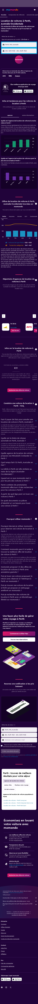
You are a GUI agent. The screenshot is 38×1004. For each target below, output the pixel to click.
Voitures (9, 911)
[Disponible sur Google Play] (17, 91)
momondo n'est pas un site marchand (20, 898)
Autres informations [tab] (28, 115)
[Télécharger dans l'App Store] (28, 91)
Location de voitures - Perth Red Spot (14, 805)
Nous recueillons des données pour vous (20, 901)
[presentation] (28, 91)
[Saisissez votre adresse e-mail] (20, 740)
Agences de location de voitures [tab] (14, 781)
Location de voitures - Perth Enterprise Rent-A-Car (18, 803)
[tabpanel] (19, 155)
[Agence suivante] (34, 316)
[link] (15, 330)
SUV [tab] (26, 216)
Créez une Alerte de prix (16, 865)
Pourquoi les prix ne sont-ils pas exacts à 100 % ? (20, 904)
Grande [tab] (19, 216)
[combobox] (8, 36)
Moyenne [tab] (11, 216)
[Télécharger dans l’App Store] (17, 979)
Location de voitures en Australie (21, 911)
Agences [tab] (10, 115)
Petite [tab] (4, 216)
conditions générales (30, 755)
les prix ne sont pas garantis (16, 892)
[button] (3, 10)
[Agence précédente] (3, 316)
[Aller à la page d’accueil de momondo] (12, 10)
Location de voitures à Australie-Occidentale (18, 913)
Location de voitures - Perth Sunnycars (14, 800)
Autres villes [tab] (8, 785)
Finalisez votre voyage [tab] (21, 785)
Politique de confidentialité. (11, 756)
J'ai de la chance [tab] (9, 789)
